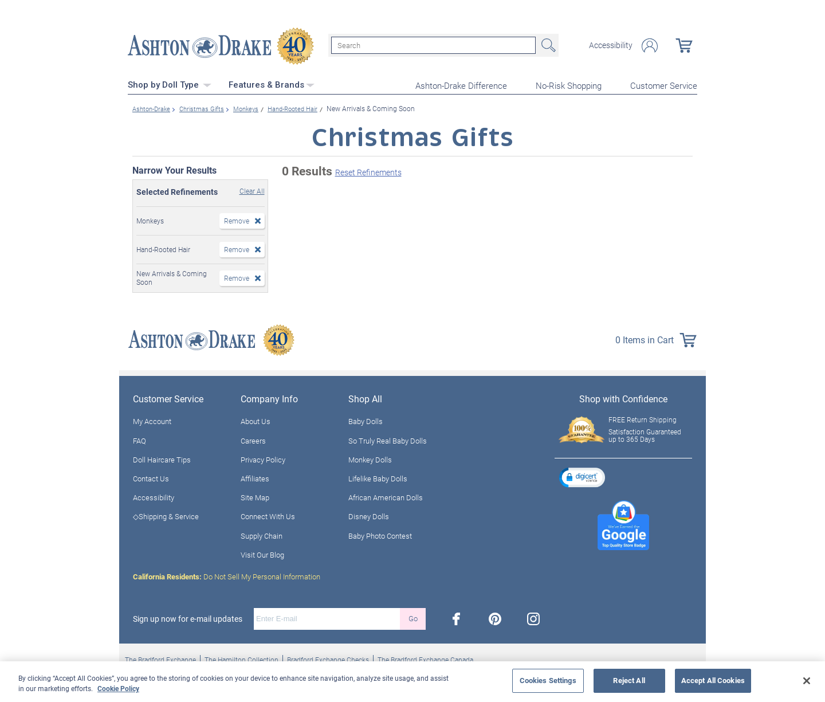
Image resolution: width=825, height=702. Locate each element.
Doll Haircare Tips (162, 457)
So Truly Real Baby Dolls (387, 438)
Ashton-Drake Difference (461, 83)
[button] (582, 475)
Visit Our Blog (262, 552)
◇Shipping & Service (166, 514)
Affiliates (255, 476)
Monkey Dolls (370, 457)
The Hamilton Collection (241, 657)
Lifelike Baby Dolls (377, 476)
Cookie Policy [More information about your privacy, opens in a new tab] (118, 688)
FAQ (139, 438)
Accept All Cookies (713, 680)
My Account (152, 419)
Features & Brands (272, 83)
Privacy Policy (263, 457)
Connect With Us (268, 514)
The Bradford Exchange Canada (425, 657)
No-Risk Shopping (569, 83)
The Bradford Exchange (160, 657)
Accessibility (610, 45)
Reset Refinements (368, 170)
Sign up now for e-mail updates (187, 617)
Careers (253, 438)
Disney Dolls (368, 514)
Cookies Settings (548, 680)
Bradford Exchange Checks (328, 657)
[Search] (433, 44)
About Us (255, 419)
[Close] (806, 680)
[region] (412, 681)
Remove (236, 218)
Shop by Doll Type (169, 83)
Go (413, 616)
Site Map (255, 496)
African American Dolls (385, 496)
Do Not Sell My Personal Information (226, 574)
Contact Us (151, 476)
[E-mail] (327, 617)
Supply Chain (261, 533)
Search (547, 44)
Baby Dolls (365, 419)
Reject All (629, 680)
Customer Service (663, 83)
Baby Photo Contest (380, 533)
